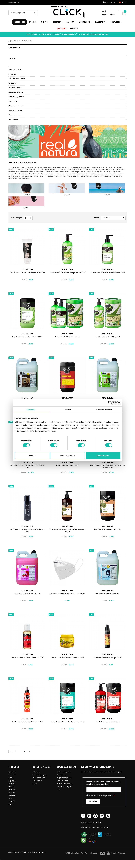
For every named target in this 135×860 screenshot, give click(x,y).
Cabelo (10, 778)
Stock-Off (11, 801)
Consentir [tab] (31, 410)
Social (35, 784)
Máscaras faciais (15, 110)
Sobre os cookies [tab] (104, 410)
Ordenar (97, 218)
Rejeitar (31, 455)
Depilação (11, 781)
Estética (11, 784)
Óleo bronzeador (15, 115)
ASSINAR (93, 801)
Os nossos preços (39, 778)
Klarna (59, 789)
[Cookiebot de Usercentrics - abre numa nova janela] (110, 402)
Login (104, 14)
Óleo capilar (13, 119)
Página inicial (13, 41)
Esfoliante (12, 101)
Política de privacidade (65, 784)
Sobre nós (36, 772)
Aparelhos (11, 772)
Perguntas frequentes (64, 778)
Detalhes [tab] (67, 410)
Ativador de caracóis (17, 79)
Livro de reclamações (64, 787)
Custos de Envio (62, 781)
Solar (10, 798)
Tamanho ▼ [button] (14, 47)
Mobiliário (11, 789)
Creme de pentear (15, 92)
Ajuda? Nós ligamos (64, 772)
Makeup (11, 787)
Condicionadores (15, 88)
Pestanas (11, 795)
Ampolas (12, 74)
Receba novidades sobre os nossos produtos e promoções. (103, 783)
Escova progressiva (16, 97)
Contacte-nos (61, 775)
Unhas (10, 804)
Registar (112, 14)
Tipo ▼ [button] (11, 58)
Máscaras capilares (16, 106)
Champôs (12, 83)
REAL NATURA (26, 41)
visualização (16, 218)
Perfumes (11, 792)
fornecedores (37, 781)
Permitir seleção (67, 455)
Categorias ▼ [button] (15, 69)
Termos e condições (39, 775)
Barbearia (11, 775)
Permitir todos (103, 455)
